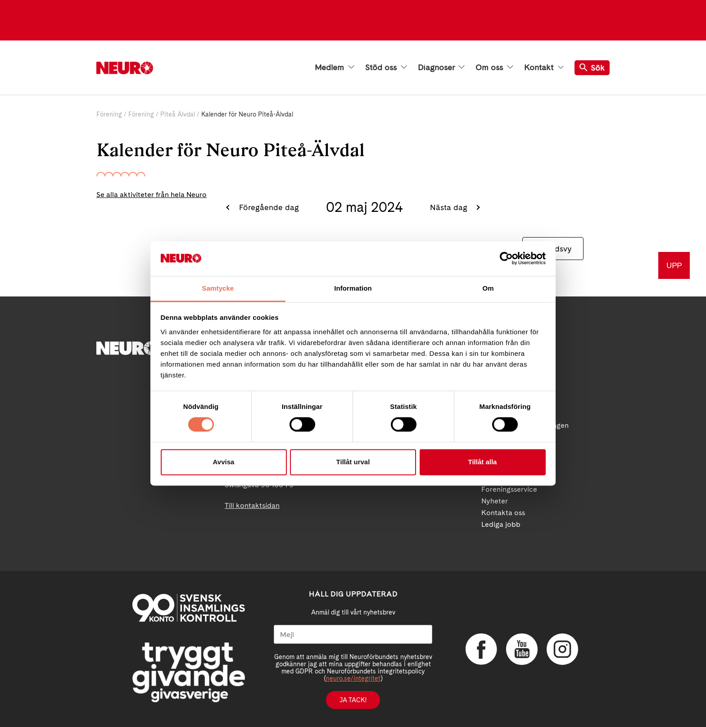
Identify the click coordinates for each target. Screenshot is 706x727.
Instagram (562, 649)
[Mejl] (353, 634)
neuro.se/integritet (353, 678)
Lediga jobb (500, 524)
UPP (674, 265)
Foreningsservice (509, 489)
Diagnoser (441, 67)
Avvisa (224, 462)
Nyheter (494, 501)
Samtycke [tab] (218, 288)
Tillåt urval (353, 462)
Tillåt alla (482, 462)
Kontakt (544, 67)
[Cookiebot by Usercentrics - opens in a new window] (506, 258)
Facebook (481, 649)
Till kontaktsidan (252, 505)
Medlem (334, 67)
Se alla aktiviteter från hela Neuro (151, 194)
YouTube (522, 649)
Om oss (494, 67)
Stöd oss (386, 67)
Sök (592, 67)
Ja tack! (353, 700)
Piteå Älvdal (177, 114)
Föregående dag (268, 207)
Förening (109, 114)
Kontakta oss (503, 512)
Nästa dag (450, 207)
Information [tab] (353, 288)
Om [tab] (487, 288)
